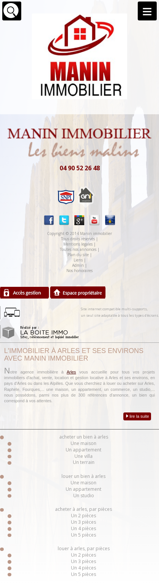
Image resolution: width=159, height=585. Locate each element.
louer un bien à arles (83, 476)
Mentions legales (78, 244)
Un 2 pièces (83, 515)
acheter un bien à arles (83, 437)
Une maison (83, 443)
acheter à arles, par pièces (83, 509)
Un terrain (83, 462)
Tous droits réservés (78, 238)
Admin (78, 265)
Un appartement (83, 450)
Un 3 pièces (83, 522)
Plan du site (78, 254)
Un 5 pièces (83, 535)
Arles (71, 372)
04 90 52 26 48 (80, 168)
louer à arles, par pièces (84, 548)
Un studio (83, 495)
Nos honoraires (79, 270)
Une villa (83, 456)
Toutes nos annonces (78, 249)
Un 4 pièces (83, 528)
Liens (78, 260)
